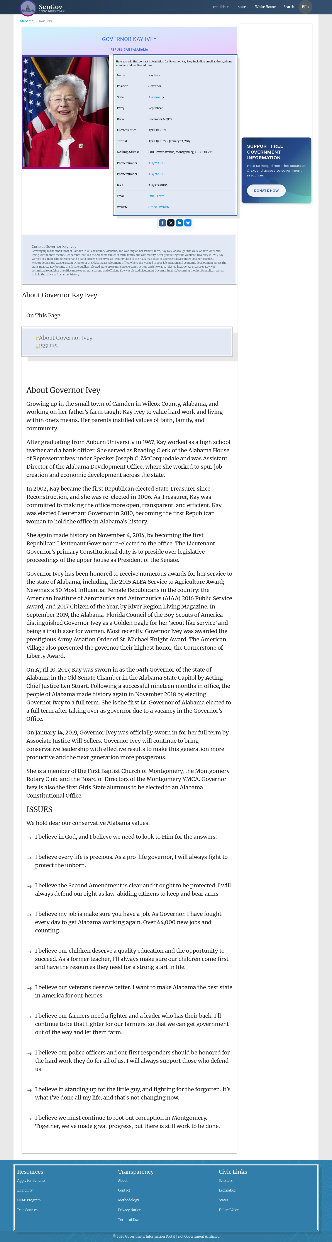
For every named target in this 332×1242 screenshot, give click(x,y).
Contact (124, 1190)
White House (265, 7)
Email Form (156, 196)
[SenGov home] (42, 8)
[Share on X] (170, 222)
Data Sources (27, 1210)
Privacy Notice (129, 1210)
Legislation (228, 1190)
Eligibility (25, 1190)
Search (288, 7)
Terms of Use (128, 1220)
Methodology (128, 1200)
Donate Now (266, 190)
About (123, 1180)
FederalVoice (229, 1210)
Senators (226, 1180)
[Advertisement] (277, 51)
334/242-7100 (157, 163)
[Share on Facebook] (162, 222)
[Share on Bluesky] (187, 222)
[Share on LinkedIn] (179, 222)
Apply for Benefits (31, 1180)
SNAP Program (29, 1200)
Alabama (27, 21)
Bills (305, 7)
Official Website (158, 207)
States (224, 1200)
